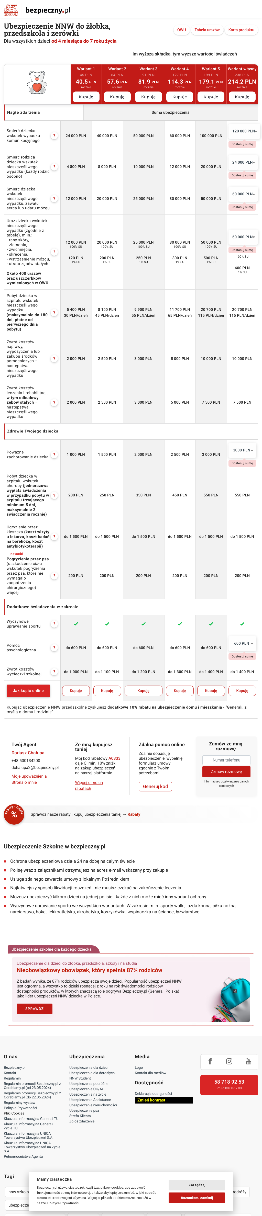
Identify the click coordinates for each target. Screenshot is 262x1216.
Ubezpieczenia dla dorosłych (92, 1008)
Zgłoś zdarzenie (82, 1056)
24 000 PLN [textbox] (242, 161)
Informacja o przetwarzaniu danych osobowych (226, 718)
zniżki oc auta (83, 1153)
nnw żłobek (50, 1126)
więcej (13, 527)
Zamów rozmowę (226, 706)
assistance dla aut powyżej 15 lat (218, 1153)
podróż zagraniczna (122, 1153)
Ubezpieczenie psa (84, 1045)
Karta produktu (241, 30)
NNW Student (80, 1013)
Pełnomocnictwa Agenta (23, 1091)
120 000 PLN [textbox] (243, 131)
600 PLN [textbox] (241, 578)
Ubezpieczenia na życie (87, 1029)
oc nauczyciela (125, 1126)
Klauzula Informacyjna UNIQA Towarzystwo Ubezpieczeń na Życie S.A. (32, 1082)
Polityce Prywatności (63, 1203)
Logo (139, 1002)
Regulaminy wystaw (19, 1037)
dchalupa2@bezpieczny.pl (35, 702)
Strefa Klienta (80, 1051)
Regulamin (12, 1013)
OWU (181, 30)
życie (193, 1126)
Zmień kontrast (151, 1034)
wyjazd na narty (164, 1153)
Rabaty (134, 749)
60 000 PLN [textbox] (242, 192)
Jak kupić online (33, 625)
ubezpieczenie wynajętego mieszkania (169, 1139)
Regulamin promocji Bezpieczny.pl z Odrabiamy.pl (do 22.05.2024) (32, 1030)
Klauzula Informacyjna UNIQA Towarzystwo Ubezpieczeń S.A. (28, 1070)
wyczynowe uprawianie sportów (118, 1166)
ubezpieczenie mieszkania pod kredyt (92, 1139)
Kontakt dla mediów (151, 1008)
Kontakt (10, 1008)
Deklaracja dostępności (153, 1028)
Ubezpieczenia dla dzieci (88, 1002)
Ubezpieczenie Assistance (90, 1034)
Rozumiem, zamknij (197, 1198)
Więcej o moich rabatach (89, 720)
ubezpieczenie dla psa (28, 1139)
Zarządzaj (197, 1185)
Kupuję (86, 97)
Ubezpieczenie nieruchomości (93, 1040)
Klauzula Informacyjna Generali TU (31, 1053)
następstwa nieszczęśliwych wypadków (44, 1166)
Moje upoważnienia (29, 711)
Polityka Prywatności (20, 1043)
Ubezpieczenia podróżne (88, 1018)
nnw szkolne (19, 1126)
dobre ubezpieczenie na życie (35, 1153)
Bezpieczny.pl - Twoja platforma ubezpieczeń (37, 10)
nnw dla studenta (163, 1126)
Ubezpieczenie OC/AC (86, 1024)
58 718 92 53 (229, 1016)
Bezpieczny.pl (15, 1002)
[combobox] (244, 131)
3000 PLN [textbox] (241, 404)
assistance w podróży (226, 1126)
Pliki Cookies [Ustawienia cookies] (14, 1048)
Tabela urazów (207, 30)
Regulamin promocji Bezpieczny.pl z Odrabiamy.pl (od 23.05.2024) (32, 1020)
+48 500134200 (26, 695)
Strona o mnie (24, 717)
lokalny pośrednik (172, 1166)
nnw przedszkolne (86, 1126)
